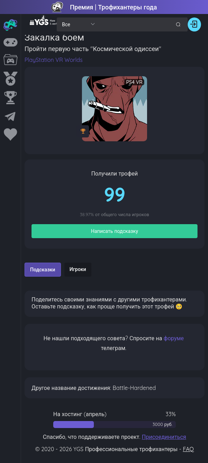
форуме (174, 338)
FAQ (188, 449)
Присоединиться (164, 436)
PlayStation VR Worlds (54, 59)
